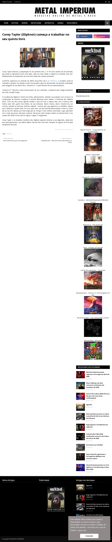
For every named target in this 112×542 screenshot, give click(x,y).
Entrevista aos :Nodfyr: (94, 445)
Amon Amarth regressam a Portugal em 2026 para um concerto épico (96, 456)
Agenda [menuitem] (60, 23)
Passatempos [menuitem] (72, 23)
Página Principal (7, 2)
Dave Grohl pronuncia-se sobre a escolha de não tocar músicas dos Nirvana (97, 416)
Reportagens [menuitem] (36, 23)
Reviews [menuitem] (25, 23)
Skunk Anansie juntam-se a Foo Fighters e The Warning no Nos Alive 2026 (97, 467)
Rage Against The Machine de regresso (97, 426)
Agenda (89, 405)
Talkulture (53, 81)
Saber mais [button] (82, 530)
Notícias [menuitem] (14, 23)
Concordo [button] (89, 536)
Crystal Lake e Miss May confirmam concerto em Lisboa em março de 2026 (97, 436)
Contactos (17, 2)
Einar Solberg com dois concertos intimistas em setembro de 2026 (95, 385)
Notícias (13, 30)
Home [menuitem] (6, 23)
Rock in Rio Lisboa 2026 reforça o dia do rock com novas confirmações (98, 396)
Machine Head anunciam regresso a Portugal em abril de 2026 (97, 374)
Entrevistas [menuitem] (49, 23)
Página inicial (6, 30)
